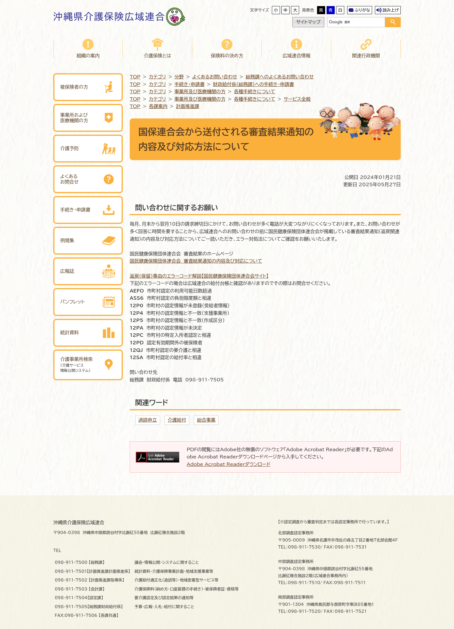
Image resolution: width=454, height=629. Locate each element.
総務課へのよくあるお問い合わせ (280, 76)
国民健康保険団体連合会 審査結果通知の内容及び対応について (196, 261)
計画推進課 (187, 106)
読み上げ (390, 10)
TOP (135, 76)
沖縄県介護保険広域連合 (109, 16)
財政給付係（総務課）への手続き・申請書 (253, 84)
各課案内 (158, 106)
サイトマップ (308, 22)
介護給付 (177, 420)
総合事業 (206, 420)
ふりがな (362, 10)
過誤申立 (147, 420)
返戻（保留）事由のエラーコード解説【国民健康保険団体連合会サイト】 (199, 276)
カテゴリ (157, 76)
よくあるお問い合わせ (214, 76)
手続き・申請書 (190, 84)
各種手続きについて (254, 91)
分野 (179, 76)
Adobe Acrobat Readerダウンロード (228, 464)
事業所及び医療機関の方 (200, 91)
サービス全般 (297, 99)
